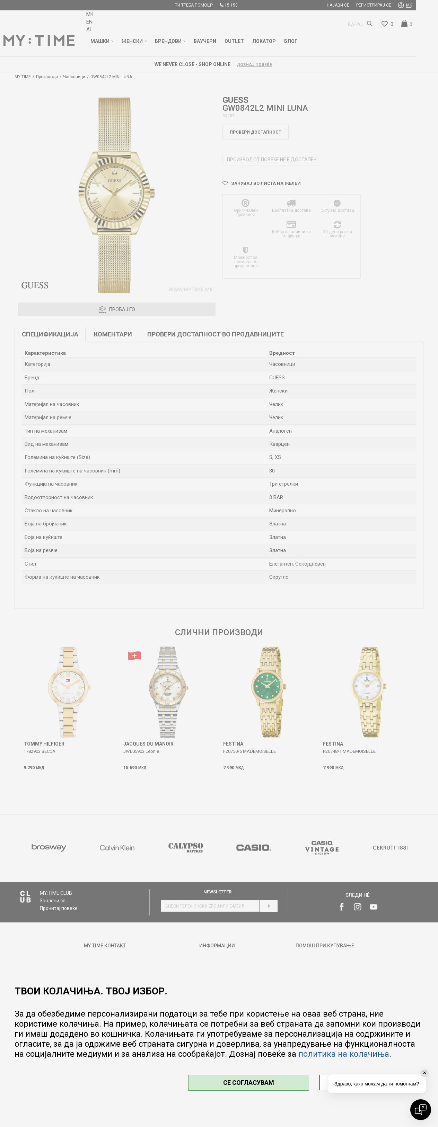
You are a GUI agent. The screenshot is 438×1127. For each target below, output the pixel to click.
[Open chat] (420, 1109)
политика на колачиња (343, 1054)
